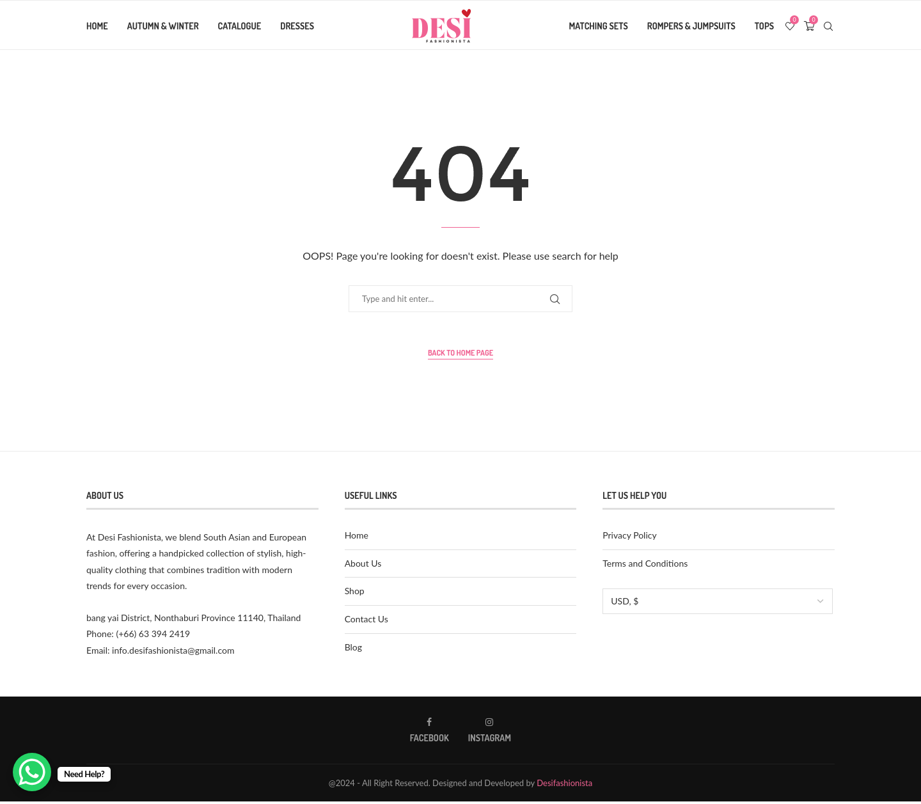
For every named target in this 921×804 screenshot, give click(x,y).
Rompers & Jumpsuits (691, 25)
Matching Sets (598, 25)
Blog (353, 649)
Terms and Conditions (645, 565)
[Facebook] (429, 732)
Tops (764, 25)
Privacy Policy (629, 537)
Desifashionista (564, 785)
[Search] (828, 26)
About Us (363, 565)
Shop (355, 593)
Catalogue (240, 25)
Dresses (297, 25)
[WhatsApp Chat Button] (32, 772)
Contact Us (366, 621)
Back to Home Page (460, 355)
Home (97, 25)
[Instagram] (489, 732)
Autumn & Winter (163, 25)
